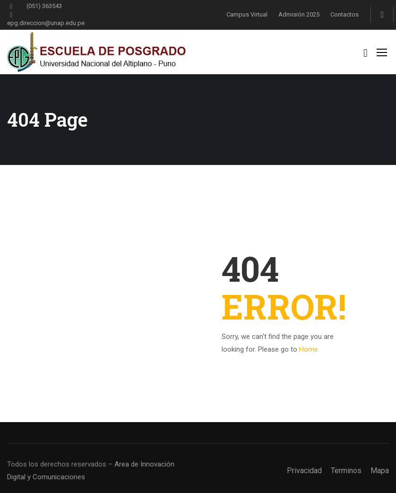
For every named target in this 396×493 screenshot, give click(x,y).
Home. (309, 349)
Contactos (344, 14)
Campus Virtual (246, 14)
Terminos (346, 470)
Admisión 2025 (298, 14)
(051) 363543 (34, 5)
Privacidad (304, 470)
